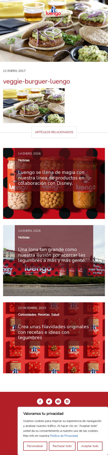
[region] (63, 431)
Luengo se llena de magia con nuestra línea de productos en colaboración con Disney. (51, 177)
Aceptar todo (90, 446)
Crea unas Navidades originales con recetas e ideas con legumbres (53, 332)
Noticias (24, 160)
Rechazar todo (62, 446)
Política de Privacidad (64, 436)
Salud (55, 314)
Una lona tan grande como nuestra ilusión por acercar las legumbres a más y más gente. (52, 255)
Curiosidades (27, 314)
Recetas (44, 314)
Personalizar (35, 446)
